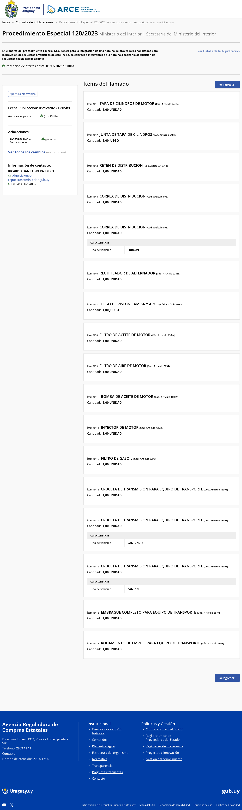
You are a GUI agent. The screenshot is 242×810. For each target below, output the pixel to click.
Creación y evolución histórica (106, 731)
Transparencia (102, 766)
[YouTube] (4, 805)
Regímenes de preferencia (164, 746)
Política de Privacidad (228, 805)
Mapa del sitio (147, 805)
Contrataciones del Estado (164, 729)
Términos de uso (203, 805)
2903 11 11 (23, 748)
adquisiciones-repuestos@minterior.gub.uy (28, 177)
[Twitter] (12, 805)
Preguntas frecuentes (107, 772)
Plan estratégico (103, 746)
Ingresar (230, 84)
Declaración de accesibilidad (174, 805)
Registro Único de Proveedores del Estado (163, 738)
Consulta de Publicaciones (34, 22)
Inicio (6, 22)
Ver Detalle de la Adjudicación (218, 51)
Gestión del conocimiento (164, 759)
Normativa (99, 759)
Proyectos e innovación (162, 753)
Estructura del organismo (110, 753)
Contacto (8, 754)
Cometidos (100, 740)
